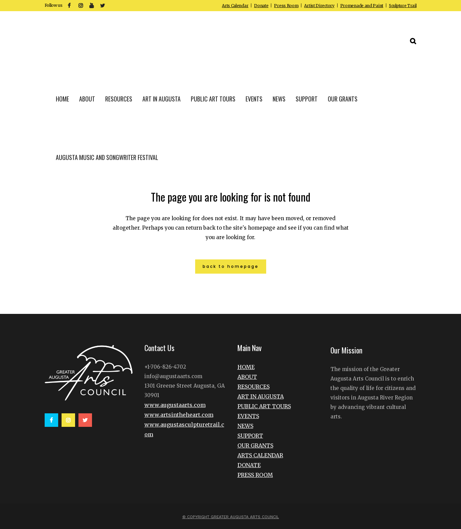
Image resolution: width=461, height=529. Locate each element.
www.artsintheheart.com (178, 414)
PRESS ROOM (255, 475)
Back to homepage (231, 266)
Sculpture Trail (403, 5)
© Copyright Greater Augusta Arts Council (230, 516)
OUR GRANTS (255, 445)
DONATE (249, 465)
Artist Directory (319, 5)
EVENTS (248, 416)
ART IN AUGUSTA (260, 396)
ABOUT (247, 376)
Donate (261, 5)
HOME (246, 367)
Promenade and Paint (361, 5)
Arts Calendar (235, 5)
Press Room (286, 5)
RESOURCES (253, 386)
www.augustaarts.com (175, 404)
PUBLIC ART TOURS (264, 406)
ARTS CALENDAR (260, 455)
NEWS (245, 425)
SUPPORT (250, 435)
